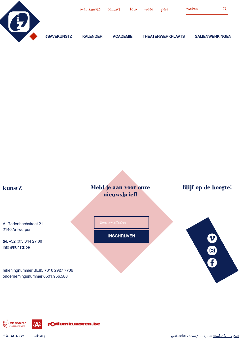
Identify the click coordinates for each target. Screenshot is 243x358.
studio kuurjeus (226, 336)
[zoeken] (199, 8)
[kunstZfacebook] (212, 263)
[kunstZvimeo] (212, 238)
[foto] (133, 9)
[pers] (164, 9)
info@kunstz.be (16, 248)
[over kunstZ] (90, 9)
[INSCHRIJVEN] (121, 236)
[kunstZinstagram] (212, 250)
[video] (148, 9)
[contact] (114, 9)
